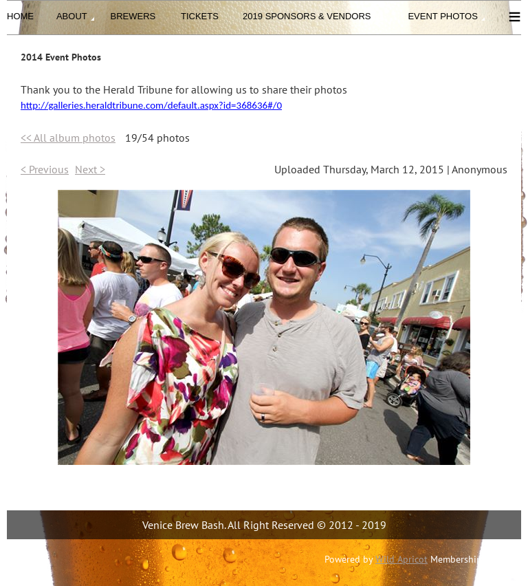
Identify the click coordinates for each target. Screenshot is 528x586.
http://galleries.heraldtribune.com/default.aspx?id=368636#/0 (151, 105)
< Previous (45, 169)
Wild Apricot (401, 559)
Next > (90, 169)
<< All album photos (68, 137)
